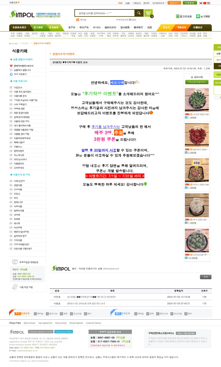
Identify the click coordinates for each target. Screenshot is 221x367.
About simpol (60, 322)
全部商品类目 (18, 27)
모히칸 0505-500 (197, 114)
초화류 (17, 219)
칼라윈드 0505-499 (198, 149)
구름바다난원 (163, 34)
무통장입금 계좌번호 (28, 262)
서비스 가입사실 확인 (186, 333)
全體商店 (197, 27)
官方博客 (205, 16)
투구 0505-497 (196, 219)
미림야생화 (27, 34)
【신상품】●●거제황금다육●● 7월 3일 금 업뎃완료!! (91, 296)
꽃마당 (35, 33)
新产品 (71, 27)
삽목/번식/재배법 (21, 117)
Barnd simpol (29, 322)
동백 (65, 313)
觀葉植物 (181, 27)
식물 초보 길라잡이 (22, 91)
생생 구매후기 (20, 74)
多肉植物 (53, 27)
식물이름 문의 (20, 95)
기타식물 (18, 240)
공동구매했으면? (21, 244)
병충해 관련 (19, 108)
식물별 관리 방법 (21, 133)
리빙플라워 (58, 34)
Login (127, 2)
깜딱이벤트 (19, 150)
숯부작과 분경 (20, 235)
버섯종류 (18, 227)
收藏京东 (13, 2)
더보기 (166, 2)
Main (120, 2)
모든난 (17, 193)
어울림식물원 (19, 34)
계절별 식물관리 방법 (23, 129)
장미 (89, 313)
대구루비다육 (101, 34)
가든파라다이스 (184, 34)
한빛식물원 (42, 34)
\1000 (96, 27)
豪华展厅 (138, 27)
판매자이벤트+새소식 (23, 65)
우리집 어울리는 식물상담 (25, 100)
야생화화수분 (116, 34)
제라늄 (83, 19)
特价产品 (84, 27)
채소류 (17, 223)
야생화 (17, 214)
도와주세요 (19, 167)
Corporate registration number (40, 331)
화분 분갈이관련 (21, 112)
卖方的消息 (186, 16)
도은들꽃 (199, 34)
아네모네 (170, 34)
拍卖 (149, 27)
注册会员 (137, 2)
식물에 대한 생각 (21, 121)
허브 (16, 197)
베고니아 (53, 313)
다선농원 (80, 34)
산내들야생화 (193, 34)
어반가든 (176, 34)
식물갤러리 (19, 163)
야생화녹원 (73, 34)
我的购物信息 (158, 2)
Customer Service (93, 322)
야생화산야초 (131, 34)
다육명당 (109, 34)
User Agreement (45, 322)
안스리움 (77, 313)
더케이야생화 (154, 34)
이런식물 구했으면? (23, 248)
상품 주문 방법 (26, 287)
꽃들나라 (86, 34)
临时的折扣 (110, 27)
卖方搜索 (38, 27)
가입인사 (18, 87)
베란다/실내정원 (21, 231)
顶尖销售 (124, 27)
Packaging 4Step (64, 331)
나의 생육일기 (20, 104)
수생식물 (18, 189)
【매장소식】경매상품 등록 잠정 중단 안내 (85, 303)
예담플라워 (146, 34)
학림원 (66, 33)
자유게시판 (19, 155)
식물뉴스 (18, 146)
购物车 (146, 2)
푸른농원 (13, 34)
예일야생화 (50, 34)
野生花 (166, 27)
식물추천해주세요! (22, 138)
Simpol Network (76, 322)
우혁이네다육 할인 (126, 19)
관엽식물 (18, 185)
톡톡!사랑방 (19, 142)
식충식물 (18, 206)
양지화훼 (205, 34)
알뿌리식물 (19, 210)
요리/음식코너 (20, 159)
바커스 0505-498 (197, 184)
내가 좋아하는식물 (22, 125)
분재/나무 (18, 202)
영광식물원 (93, 34)
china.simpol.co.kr (111, 268)
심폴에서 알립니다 (22, 69)
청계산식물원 (139, 34)
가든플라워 (123, 34)
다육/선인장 (19, 180)
